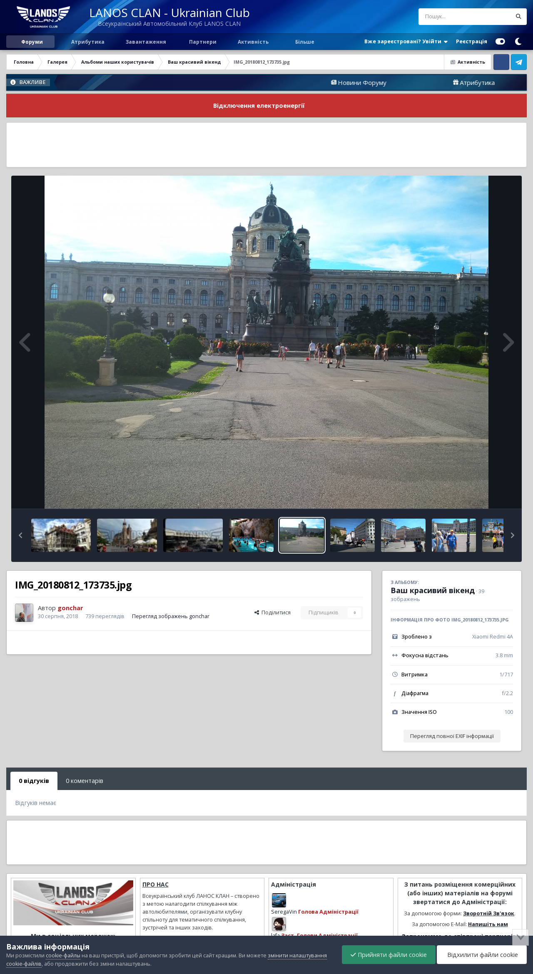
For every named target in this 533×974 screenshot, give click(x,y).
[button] (20, 535)
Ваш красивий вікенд (433, 590)
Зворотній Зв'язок (488, 913)
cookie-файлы (63, 955)
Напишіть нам (488, 924)
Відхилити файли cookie (482, 955)
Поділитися (272, 612)
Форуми (32, 41)
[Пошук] (449, 16)
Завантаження (145, 41)
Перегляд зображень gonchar (170, 616)
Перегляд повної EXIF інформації (452, 736)
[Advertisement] (266, 145)
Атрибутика (87, 41)
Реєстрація (471, 41)
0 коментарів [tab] (84, 781)
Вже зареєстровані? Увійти (406, 41)
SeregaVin (284, 911)
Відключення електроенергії (259, 105)
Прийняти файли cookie (389, 955)
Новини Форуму (384, 82)
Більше (305, 41)
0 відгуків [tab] (34, 781)
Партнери (202, 41)
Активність (253, 41)
